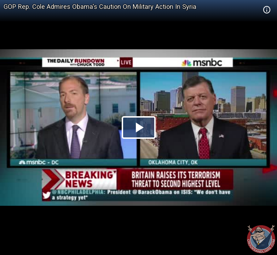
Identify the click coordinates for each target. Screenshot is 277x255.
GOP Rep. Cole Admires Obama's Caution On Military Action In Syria (100, 6)
